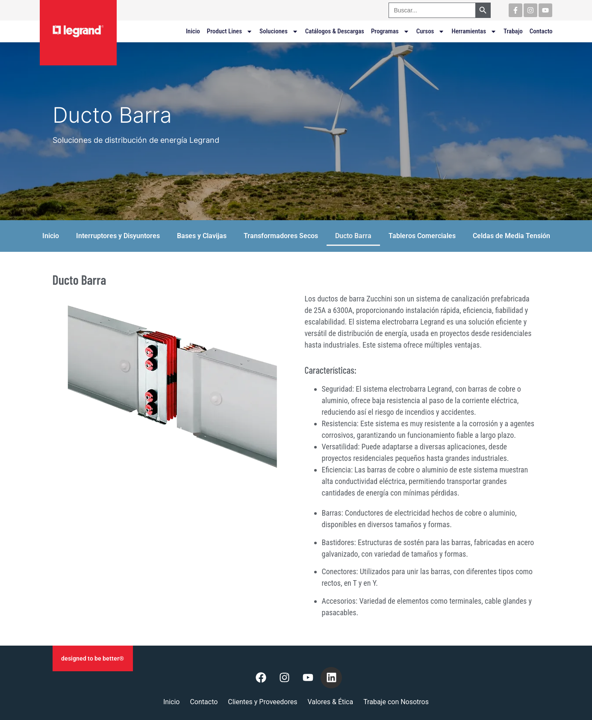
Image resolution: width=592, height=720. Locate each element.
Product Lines (230, 31)
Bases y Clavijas (202, 236)
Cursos (430, 31)
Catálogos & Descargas (334, 31)
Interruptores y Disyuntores (118, 236)
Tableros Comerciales (422, 236)
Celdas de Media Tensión (511, 236)
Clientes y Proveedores (262, 702)
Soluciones (278, 31)
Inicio (193, 31)
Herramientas (474, 31)
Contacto (541, 31)
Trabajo (513, 31)
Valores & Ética (330, 702)
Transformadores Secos (281, 236)
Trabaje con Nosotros (396, 702)
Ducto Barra (353, 236)
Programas (390, 31)
